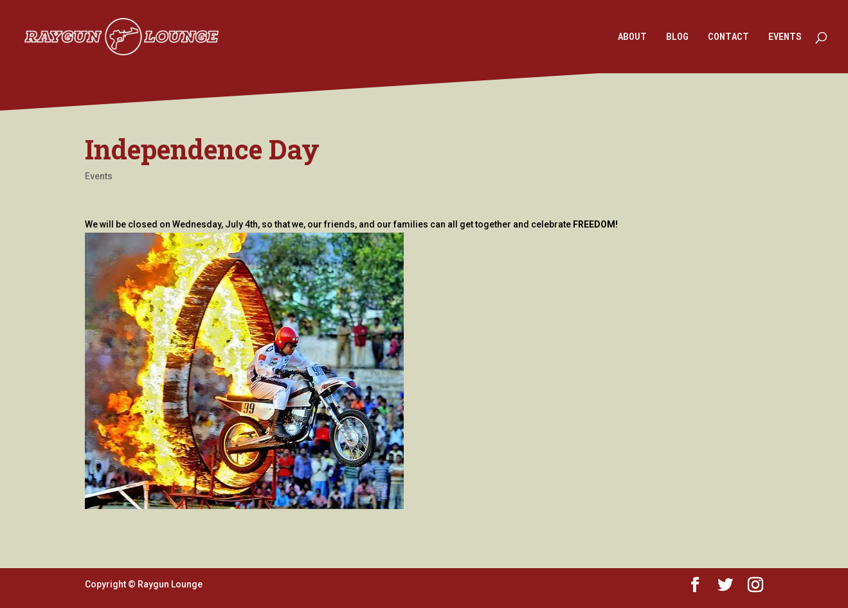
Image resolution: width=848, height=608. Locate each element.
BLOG (677, 37)
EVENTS (785, 37)
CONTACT (728, 37)
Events (99, 176)
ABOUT (632, 37)
